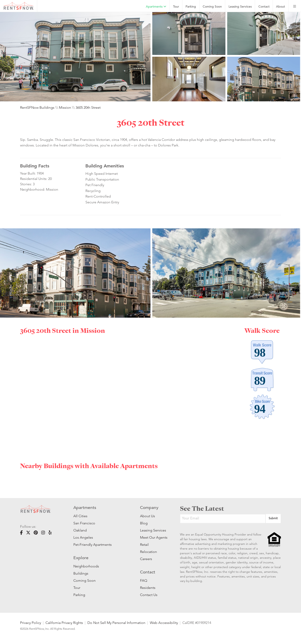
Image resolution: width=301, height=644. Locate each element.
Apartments (156, 6)
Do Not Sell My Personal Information (116, 623)
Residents (147, 588)
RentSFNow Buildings (37, 107)
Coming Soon (212, 6)
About (280, 6)
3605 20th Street (88, 107)
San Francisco (84, 523)
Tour (176, 6)
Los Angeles (83, 537)
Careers (146, 559)
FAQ (143, 580)
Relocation (148, 552)
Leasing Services (153, 530)
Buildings (80, 573)
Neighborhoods (86, 566)
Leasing (240, 6)
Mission (65, 107)
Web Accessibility (164, 623)
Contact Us (148, 595)
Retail (144, 544)
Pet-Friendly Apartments (92, 544)
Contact (264, 6)
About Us (147, 516)
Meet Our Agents (153, 537)
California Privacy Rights (64, 623)
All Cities (80, 516)
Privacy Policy (30, 623)
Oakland (80, 530)
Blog (144, 523)
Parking (191, 6)
